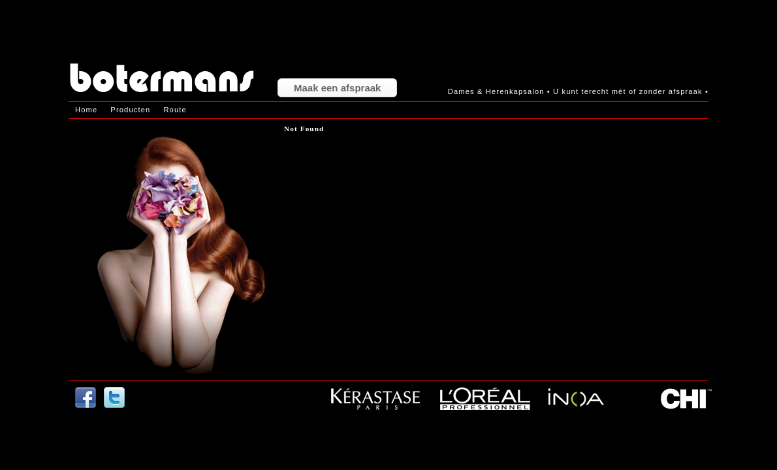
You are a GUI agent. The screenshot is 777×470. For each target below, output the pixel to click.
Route (174, 110)
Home (86, 110)
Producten (130, 110)
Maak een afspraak (337, 87)
